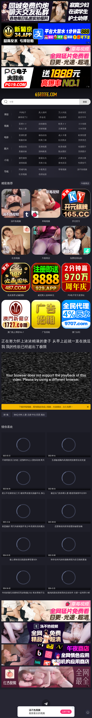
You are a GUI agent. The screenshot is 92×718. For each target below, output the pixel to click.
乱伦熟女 (62, 140)
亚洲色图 (43, 146)
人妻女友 (62, 158)
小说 (6, 160)
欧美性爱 (82, 135)
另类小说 (43, 162)
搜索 (85, 101)
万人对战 (62, 112)
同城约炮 (23, 169)
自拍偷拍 (43, 123)
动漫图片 (82, 146)
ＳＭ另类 (82, 128)
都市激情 (23, 158)
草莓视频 (62, 169)
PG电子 (23, 112)
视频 (6, 125)
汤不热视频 (82, 169)
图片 (6, 148)
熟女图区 (62, 151)
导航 (6, 171)
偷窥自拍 (23, 146)
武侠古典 (82, 158)
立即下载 (66, 711)
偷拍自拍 (43, 135)
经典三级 (43, 140)
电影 (6, 137)
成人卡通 (62, 135)
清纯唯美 (43, 151)
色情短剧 (43, 174)
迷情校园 (23, 162)
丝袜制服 (43, 128)
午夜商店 (43, 169)
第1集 (6, 414)
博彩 (6, 114)
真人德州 (43, 112)
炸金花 (43, 117)
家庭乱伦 (43, 158)
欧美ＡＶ (62, 123)
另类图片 (82, 151)
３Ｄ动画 (82, 123)
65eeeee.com (46, 94)
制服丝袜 (23, 140)
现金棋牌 (62, 117)
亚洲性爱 (23, 135)
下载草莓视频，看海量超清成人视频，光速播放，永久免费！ (54, 407)
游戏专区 (82, 112)
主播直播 (62, 128)
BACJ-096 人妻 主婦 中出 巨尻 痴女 (29, 414)
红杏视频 (23, 174)
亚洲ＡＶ (23, 123)
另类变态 (82, 140)
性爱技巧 (82, 162)
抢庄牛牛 (82, 117)
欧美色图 (62, 146)
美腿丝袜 (23, 151)
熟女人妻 (23, 128)
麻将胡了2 (22, 117)
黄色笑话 (62, 162)
